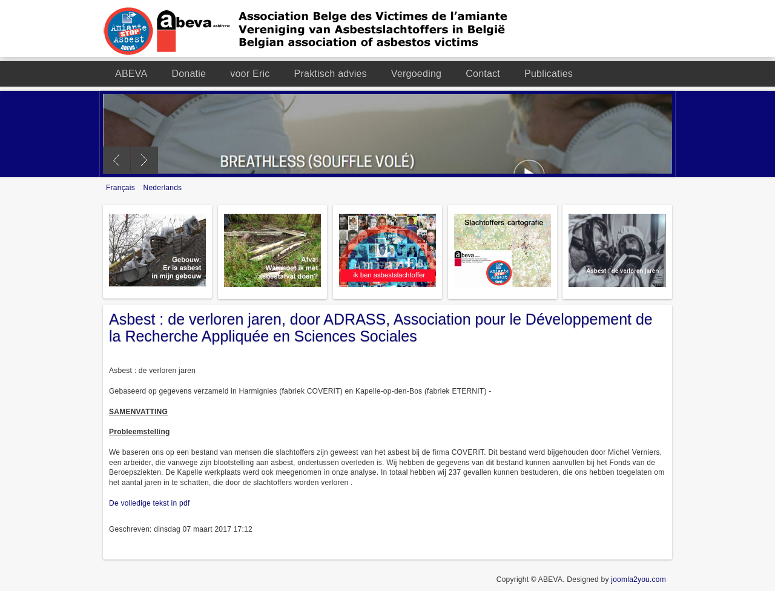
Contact (483, 73)
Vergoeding (416, 73)
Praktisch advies (330, 73)
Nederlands (162, 187)
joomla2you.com (638, 579)
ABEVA (131, 73)
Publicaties (548, 73)
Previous (116, 160)
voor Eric (249, 73)
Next (144, 160)
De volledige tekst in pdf (149, 503)
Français (121, 187)
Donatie (188, 73)
